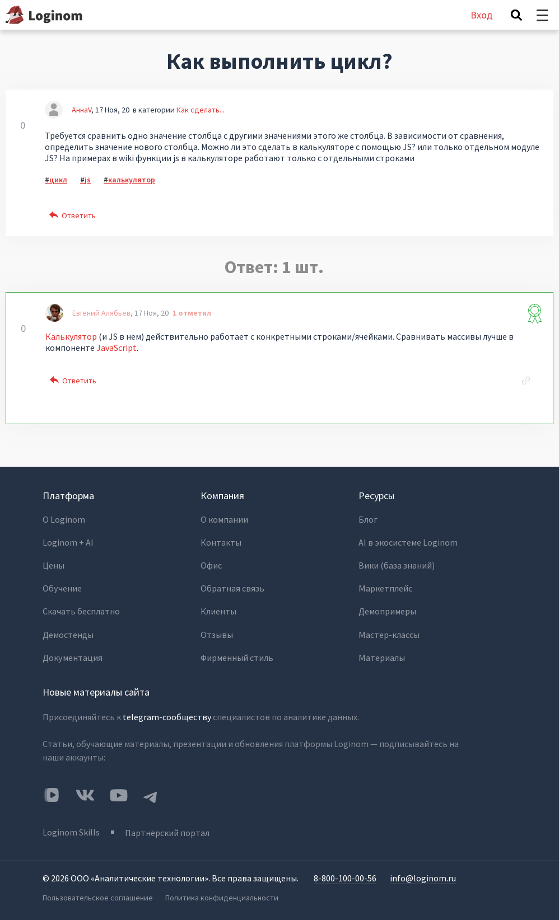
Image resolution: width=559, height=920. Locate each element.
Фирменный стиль (237, 653)
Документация (72, 653)
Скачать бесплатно (81, 608)
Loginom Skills (71, 827)
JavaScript (116, 347)
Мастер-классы (388, 631)
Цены (53, 564)
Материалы (381, 653)
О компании (224, 519)
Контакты (221, 541)
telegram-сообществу (167, 713)
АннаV (81, 110)
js (88, 180)
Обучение (62, 586)
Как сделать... (200, 110)
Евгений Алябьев (101, 313)
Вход (482, 14)
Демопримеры (387, 608)
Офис (211, 564)
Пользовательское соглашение (97, 893)
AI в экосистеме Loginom (408, 541)
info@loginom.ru (423, 873)
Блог (368, 519)
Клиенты (218, 608)
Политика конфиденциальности (222, 893)
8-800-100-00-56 (345, 873)
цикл (58, 180)
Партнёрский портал (167, 827)
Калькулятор (72, 336)
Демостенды (68, 631)
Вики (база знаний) (396, 564)
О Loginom (64, 519)
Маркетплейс (385, 586)
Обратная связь (232, 586)
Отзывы (217, 631)
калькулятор (131, 180)
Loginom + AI (68, 541)
